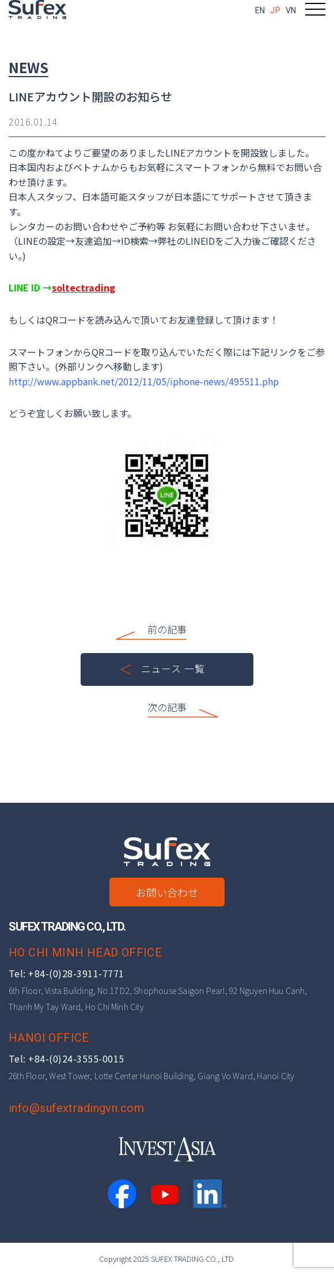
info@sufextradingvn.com (76, 1108)
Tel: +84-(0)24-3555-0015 (66, 1058)
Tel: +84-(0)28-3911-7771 (66, 973)
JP (275, 10)
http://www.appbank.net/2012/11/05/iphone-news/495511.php (144, 381)
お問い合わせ (167, 892)
